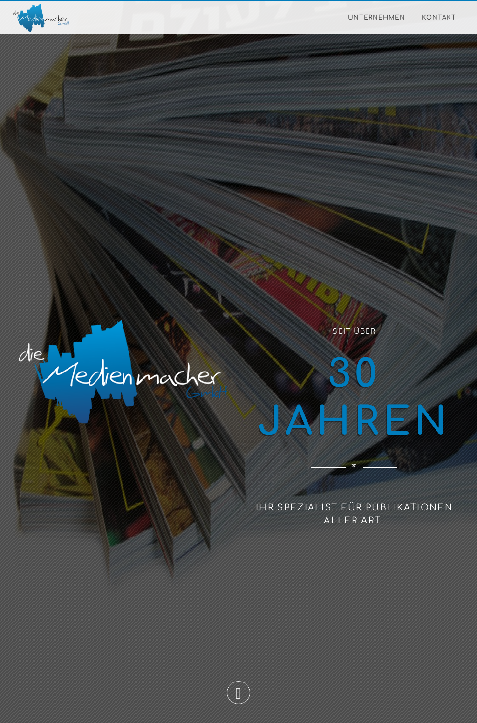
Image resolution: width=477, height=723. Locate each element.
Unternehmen (376, 17)
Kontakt (439, 17)
